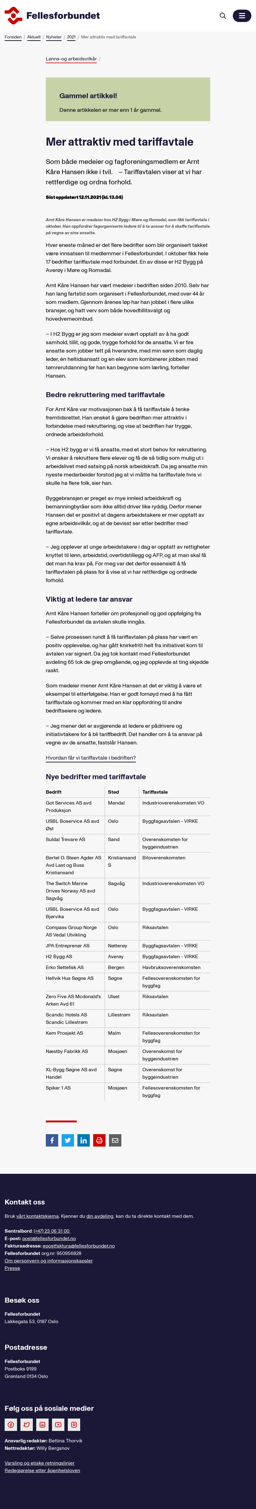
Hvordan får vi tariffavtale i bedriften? (91, 758)
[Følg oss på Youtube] (58, 1424)
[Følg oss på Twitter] (26, 1424)
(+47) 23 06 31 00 (52, 1231)
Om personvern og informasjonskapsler (49, 1260)
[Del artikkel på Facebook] (52, 1140)
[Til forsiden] (109, 16)
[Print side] (99, 1140)
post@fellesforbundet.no (49, 1238)
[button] (242, 16)
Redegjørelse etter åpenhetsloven (42, 1470)
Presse (12, 1268)
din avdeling (99, 1216)
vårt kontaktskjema (37, 1216)
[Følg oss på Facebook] (11, 1424)
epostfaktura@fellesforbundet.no (79, 1246)
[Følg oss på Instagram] (74, 1424)
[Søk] (223, 16)
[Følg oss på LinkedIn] (42, 1424)
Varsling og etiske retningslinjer (40, 1463)
